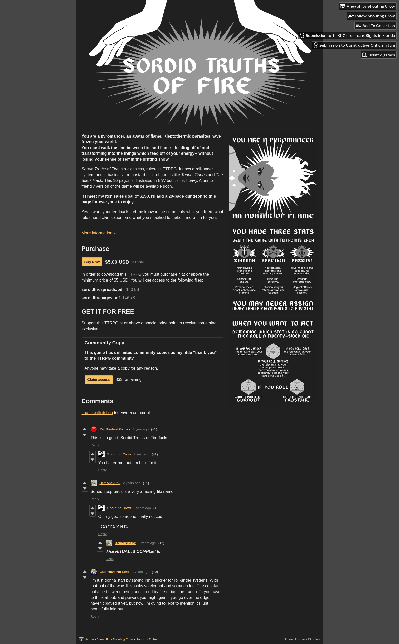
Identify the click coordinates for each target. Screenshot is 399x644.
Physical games (295, 639)
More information (99, 233)
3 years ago (140, 572)
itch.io (89, 639)
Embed (153, 639)
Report (140, 639)
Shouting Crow (119, 454)
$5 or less (313, 639)
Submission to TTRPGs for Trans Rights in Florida (347, 35)
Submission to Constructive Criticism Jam (354, 45)
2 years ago (131, 483)
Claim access (98, 380)
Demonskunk (110, 483)
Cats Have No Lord (114, 572)
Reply (95, 445)
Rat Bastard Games (115, 429)
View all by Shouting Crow (115, 639)
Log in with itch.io (97, 412)
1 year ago (140, 429)
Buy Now (92, 262)
